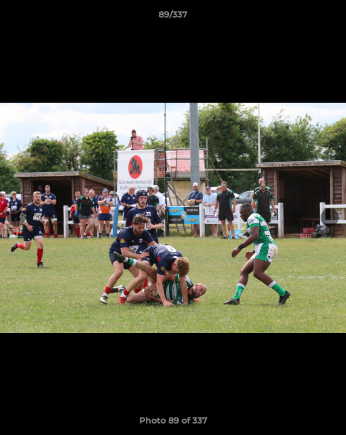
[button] (331, 17)
